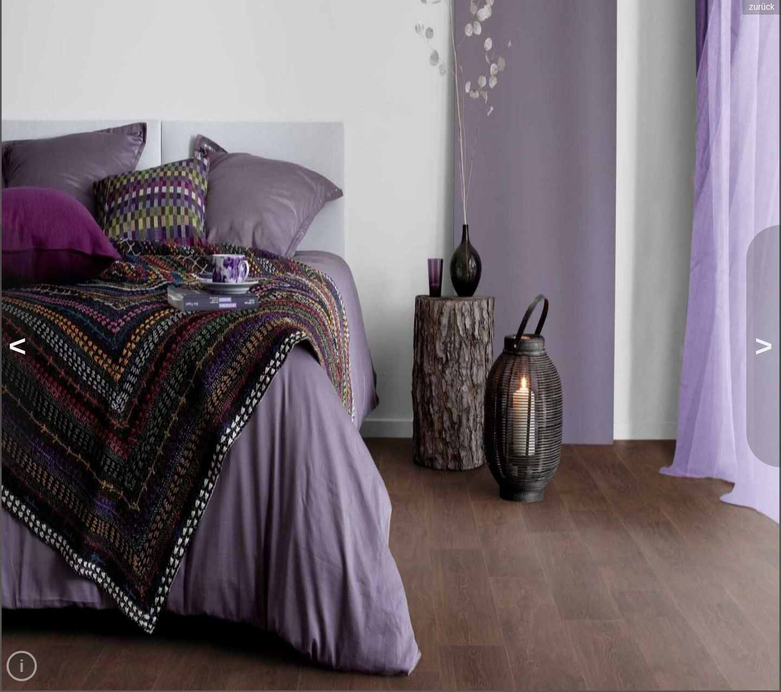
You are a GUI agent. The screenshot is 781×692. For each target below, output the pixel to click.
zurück (761, 6)
